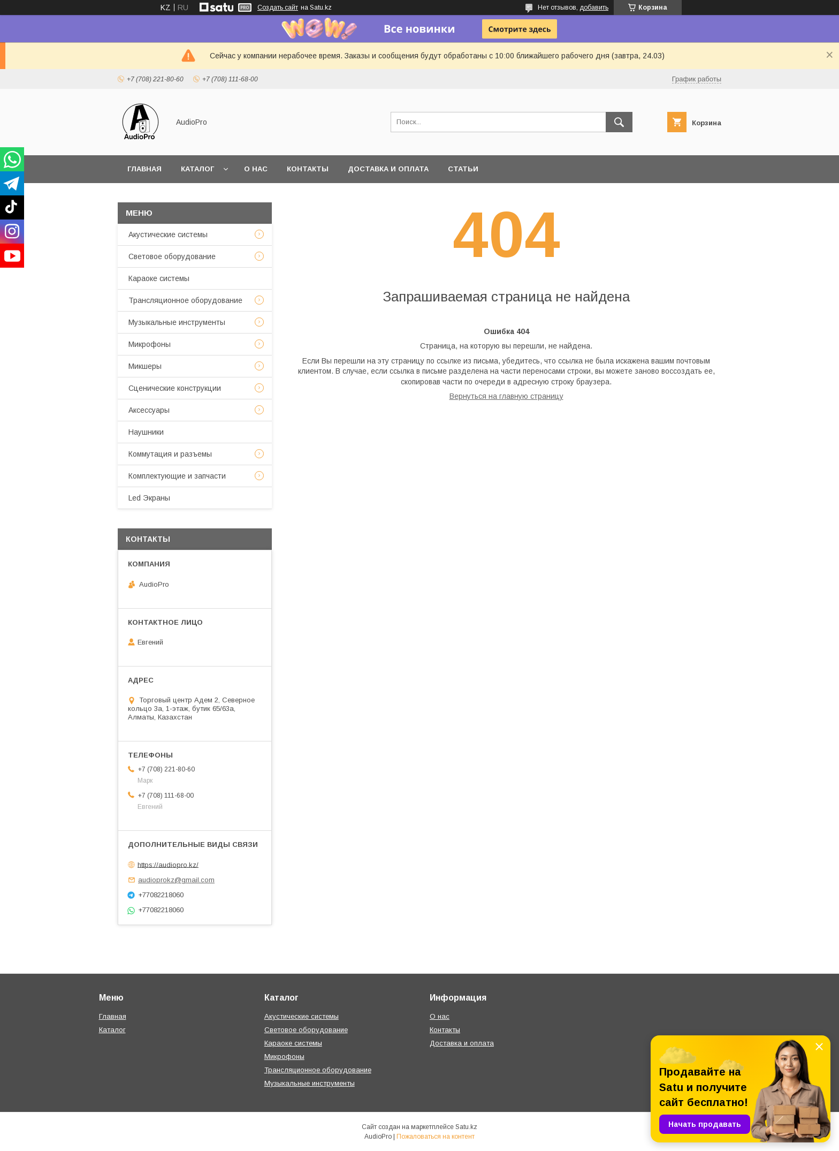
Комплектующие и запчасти (177, 476)
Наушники (146, 432)
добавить (593, 7)
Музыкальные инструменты (176, 322)
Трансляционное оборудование (185, 300)
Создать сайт (277, 7)
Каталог (197, 169)
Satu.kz (466, 1127)
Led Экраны (149, 498)
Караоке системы (158, 278)
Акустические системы (168, 234)
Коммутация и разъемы (170, 454)
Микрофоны (149, 344)
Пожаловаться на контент (435, 1136)
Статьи (463, 169)
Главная (144, 169)
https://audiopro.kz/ (168, 864)
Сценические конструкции (174, 388)
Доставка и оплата (388, 169)
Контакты (308, 169)
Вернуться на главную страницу (506, 396)
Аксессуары (149, 410)
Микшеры (145, 366)
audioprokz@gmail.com (176, 880)
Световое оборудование (172, 256)
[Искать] (619, 122)
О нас (256, 169)
